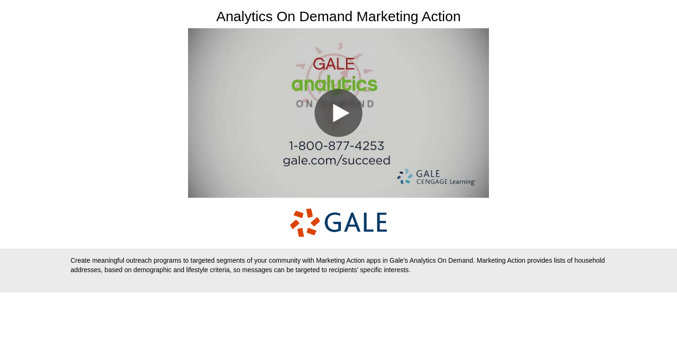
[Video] (338, 113)
